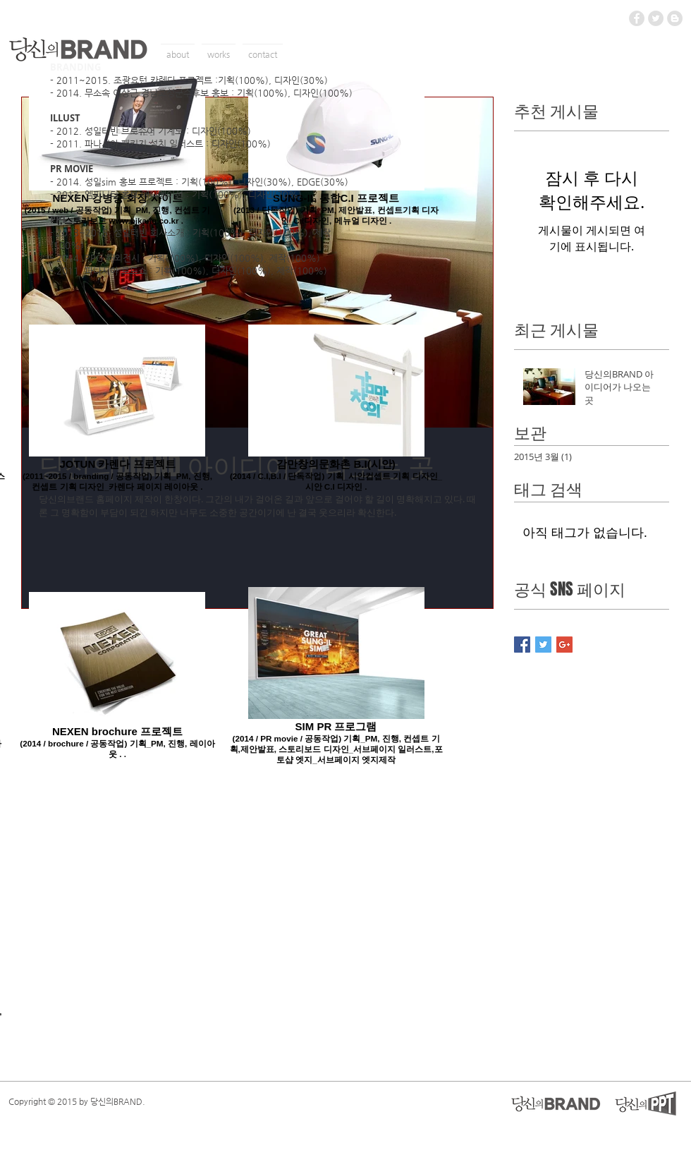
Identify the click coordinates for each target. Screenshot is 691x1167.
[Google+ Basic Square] (564, 644)
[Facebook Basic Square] (522, 644)
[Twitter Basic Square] (543, 644)
